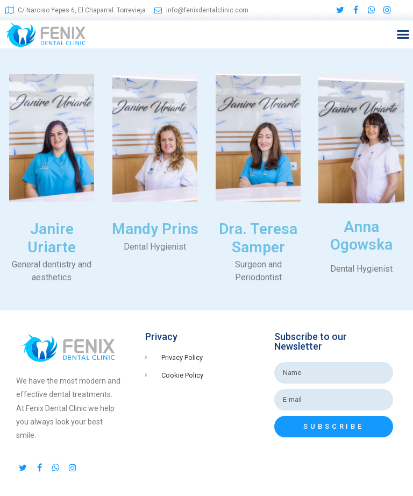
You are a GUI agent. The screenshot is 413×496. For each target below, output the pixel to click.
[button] (403, 34)
